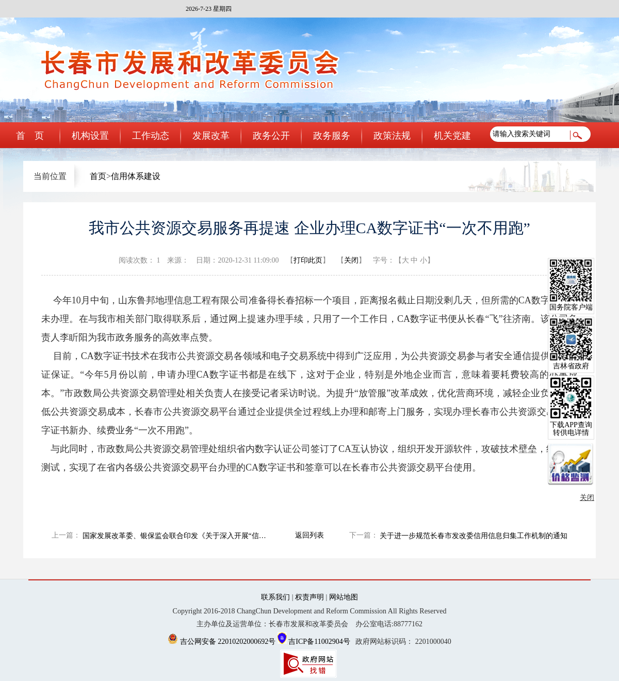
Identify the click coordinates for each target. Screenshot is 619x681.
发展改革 (211, 136)
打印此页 (308, 260)
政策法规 (392, 136)
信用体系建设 (135, 176)
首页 (98, 176)
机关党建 (452, 136)
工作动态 (150, 136)
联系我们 (275, 597)
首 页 (30, 136)
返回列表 (309, 535)
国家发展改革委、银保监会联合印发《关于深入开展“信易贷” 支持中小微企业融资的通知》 (178, 536)
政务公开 (271, 136)
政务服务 (331, 136)
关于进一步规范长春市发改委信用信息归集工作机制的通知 (473, 536)
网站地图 (343, 597)
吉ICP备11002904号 (314, 641)
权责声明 (309, 597)
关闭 (351, 260)
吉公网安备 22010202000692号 (223, 641)
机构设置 (90, 136)
